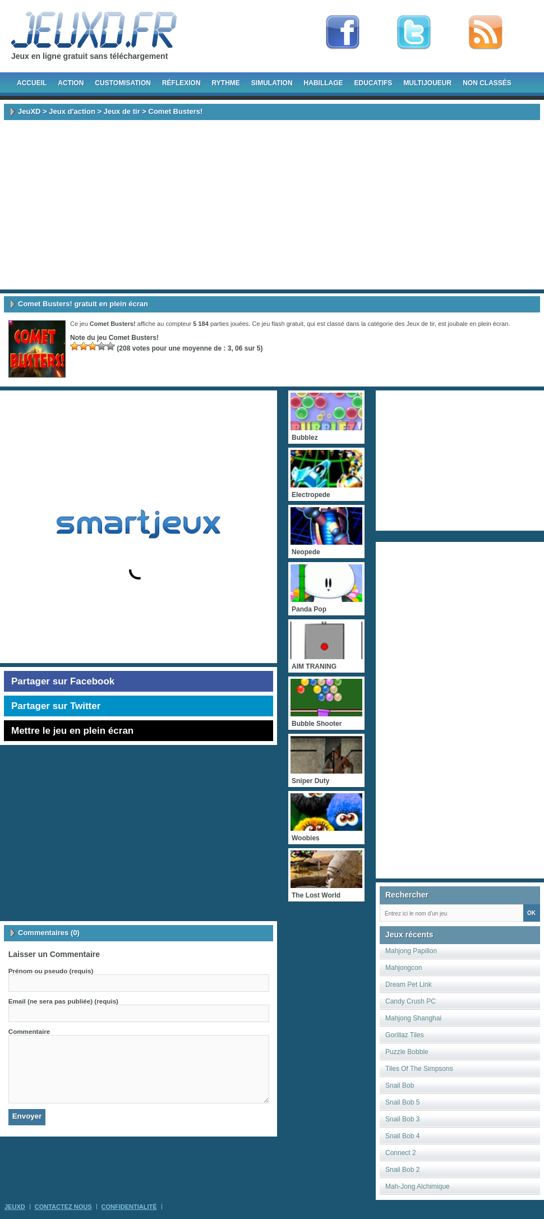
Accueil (32, 83)
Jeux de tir (122, 111)
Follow (414, 32)
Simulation (272, 83)
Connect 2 (400, 1153)
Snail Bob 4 (402, 1136)
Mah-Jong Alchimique (417, 1186)
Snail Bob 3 (402, 1119)
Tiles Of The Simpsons (419, 1069)
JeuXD (29, 111)
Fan (343, 32)
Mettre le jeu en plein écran (72, 730)
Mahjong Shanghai (413, 1018)
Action (71, 83)
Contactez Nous (63, 1206)
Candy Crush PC (410, 1001)
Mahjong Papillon (411, 951)
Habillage (323, 83)
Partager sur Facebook (62, 681)
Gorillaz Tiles (404, 1035)
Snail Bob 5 (402, 1102)
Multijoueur (427, 83)
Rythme (226, 83)
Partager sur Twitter (55, 706)
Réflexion (181, 83)
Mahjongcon (403, 968)
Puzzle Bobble (406, 1052)
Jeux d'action (72, 111)
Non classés (487, 83)
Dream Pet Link (408, 984)
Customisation (123, 83)
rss (486, 32)
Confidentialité (129, 1206)
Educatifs (373, 83)
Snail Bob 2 (402, 1170)
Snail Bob (399, 1085)
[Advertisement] (272, 204)
